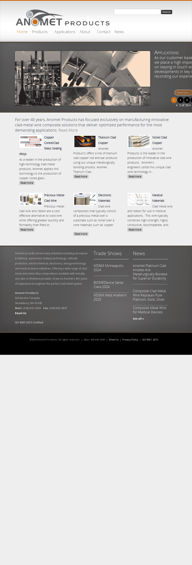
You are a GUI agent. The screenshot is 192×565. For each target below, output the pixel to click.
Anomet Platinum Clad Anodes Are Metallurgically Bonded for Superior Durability (150, 272)
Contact (103, 31)
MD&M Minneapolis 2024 (108, 267)
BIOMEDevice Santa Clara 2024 (108, 284)
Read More (68, 130)
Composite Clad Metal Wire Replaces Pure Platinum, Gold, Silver (149, 295)
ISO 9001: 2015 (150, 339)
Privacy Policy (130, 339)
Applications (64, 31)
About (85, 31)
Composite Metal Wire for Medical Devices (149, 309)
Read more (26, 183)
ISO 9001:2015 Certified (29, 322)
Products (40, 31)
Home (22, 31)
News (119, 31)
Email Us (113, 339)
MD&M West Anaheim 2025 (110, 297)
